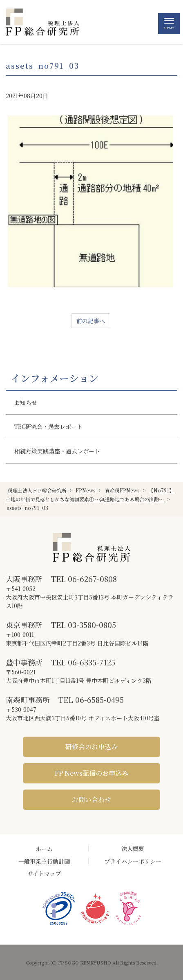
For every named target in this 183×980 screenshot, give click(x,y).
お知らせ (25, 402)
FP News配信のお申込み (91, 773)
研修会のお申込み (91, 746)
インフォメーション (54, 378)
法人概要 (132, 848)
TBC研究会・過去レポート (48, 426)
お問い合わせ (91, 799)
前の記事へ (90, 321)
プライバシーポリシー (132, 861)
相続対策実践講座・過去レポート (57, 451)
